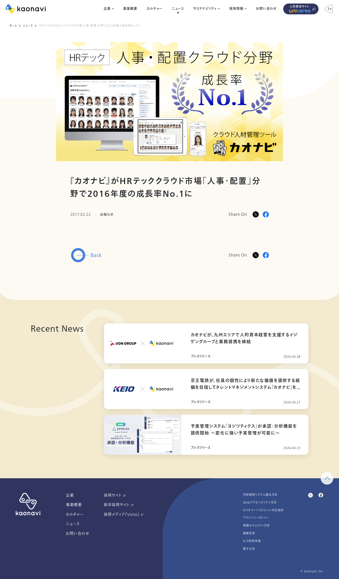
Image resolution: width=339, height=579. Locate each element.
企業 (107, 8)
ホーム (13, 26)
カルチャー (154, 8)
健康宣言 (249, 533)
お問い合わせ (266, 8)
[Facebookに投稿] (266, 214)
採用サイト (115, 495)
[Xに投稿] (256, 214)
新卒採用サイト (119, 505)
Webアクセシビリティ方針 (260, 502)
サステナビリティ (205, 8)
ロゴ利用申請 (252, 541)
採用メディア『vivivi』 (123, 514)
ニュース (178, 8)
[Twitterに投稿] (256, 255)
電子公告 (249, 549)
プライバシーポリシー (256, 518)
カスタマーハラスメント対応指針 (263, 510)
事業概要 (130, 8)
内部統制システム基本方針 (260, 495)
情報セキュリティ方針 (256, 525)
